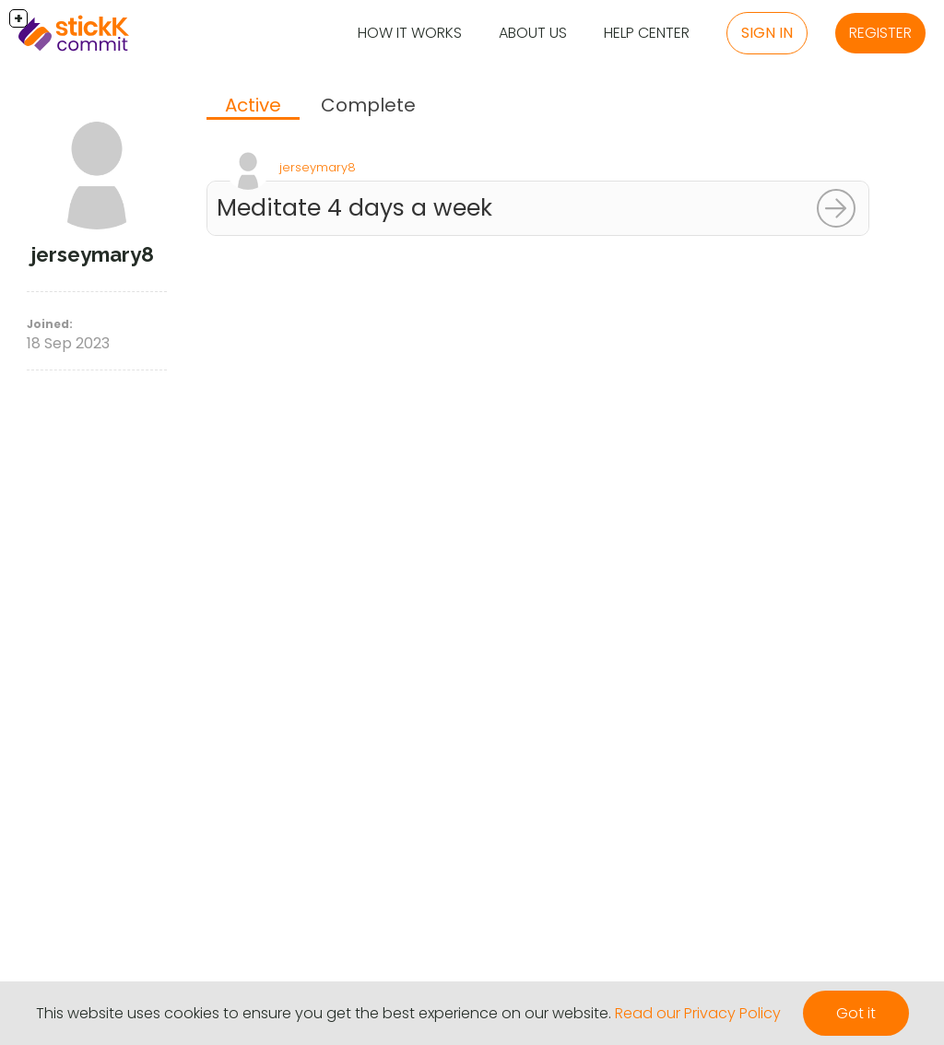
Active (253, 105)
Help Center (647, 32)
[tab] (253, 107)
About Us (533, 32)
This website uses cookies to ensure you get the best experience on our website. (323, 1013)
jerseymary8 (317, 167)
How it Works (410, 32)
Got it (856, 1013)
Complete (368, 105)
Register (880, 32)
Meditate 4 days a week (354, 208)
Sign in (767, 32)
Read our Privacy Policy (698, 1013)
